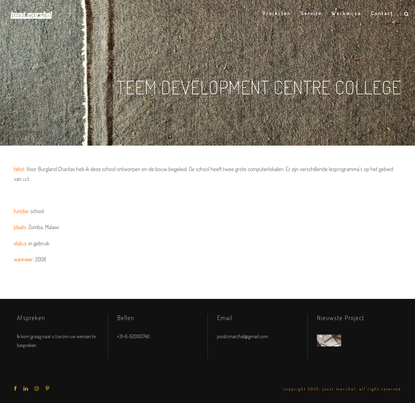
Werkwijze (346, 13)
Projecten (277, 13)
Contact (382, 13)
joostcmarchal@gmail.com (242, 336)
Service (311, 13)
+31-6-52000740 (133, 336)
